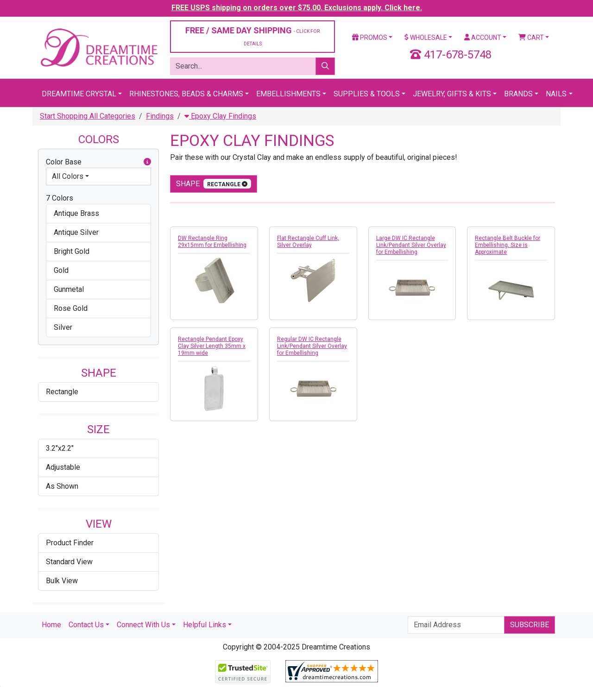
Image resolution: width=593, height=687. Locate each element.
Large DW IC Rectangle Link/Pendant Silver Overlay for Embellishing (411, 245)
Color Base (98, 162)
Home (51, 624)
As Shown (62, 486)
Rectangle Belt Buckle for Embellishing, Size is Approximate (507, 245)
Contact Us (86, 624)
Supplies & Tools (367, 93)
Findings (160, 116)
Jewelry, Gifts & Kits (452, 93)
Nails (556, 93)
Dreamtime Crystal (79, 93)
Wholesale (425, 37)
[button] (147, 162)
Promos (369, 37)
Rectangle (62, 391)
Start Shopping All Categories (87, 116)
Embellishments (288, 93)
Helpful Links (204, 624)
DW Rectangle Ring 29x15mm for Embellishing (212, 241)
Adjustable (63, 467)
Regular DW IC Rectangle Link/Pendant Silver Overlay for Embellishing (312, 346)
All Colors (67, 176)
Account (482, 37)
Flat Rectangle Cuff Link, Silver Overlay (308, 241)
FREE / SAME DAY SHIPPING (252, 35)
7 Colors (59, 198)
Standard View (69, 561)
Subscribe (529, 624)
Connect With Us (143, 624)
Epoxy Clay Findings (220, 116)
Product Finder (70, 542)
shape (213, 184)
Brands (518, 93)
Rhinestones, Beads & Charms (186, 93)
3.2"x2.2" (60, 448)
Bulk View (62, 580)
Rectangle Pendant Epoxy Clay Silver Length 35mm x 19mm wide (212, 346)
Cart (531, 37)
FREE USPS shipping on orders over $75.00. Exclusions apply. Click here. (296, 7)
